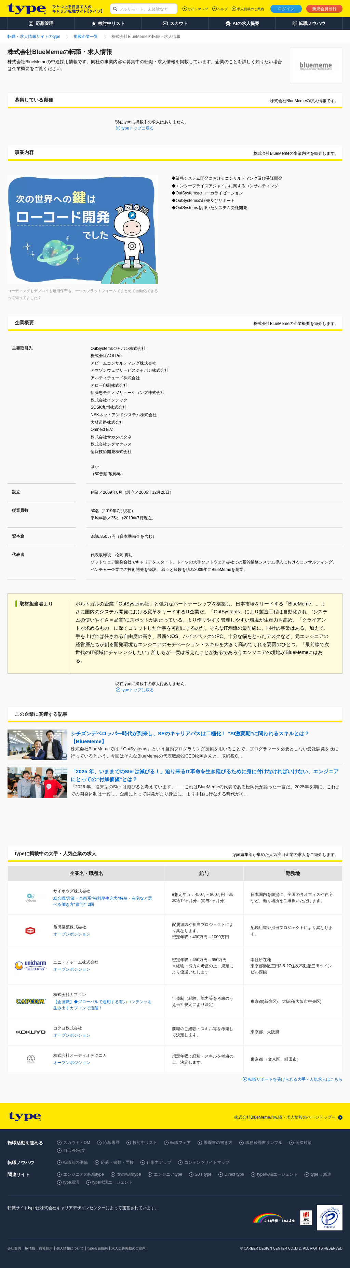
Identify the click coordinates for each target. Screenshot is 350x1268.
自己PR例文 (74, 1150)
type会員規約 (98, 1248)
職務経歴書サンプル (263, 1142)
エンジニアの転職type (83, 1174)
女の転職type (129, 1174)
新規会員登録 (324, 8)
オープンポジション (71, 934)
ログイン (286, 8)
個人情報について (70, 1248)
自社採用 (46, 1248)
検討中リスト (145, 1142)
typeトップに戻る (137, 128)
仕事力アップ (159, 1162)
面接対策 (303, 1142)
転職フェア (180, 1142)
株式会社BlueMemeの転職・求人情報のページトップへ (285, 1117)
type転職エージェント (277, 1174)
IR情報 (30, 1248)
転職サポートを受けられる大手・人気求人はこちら (295, 1079)
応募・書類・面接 (117, 1162)
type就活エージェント (112, 1182)
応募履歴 (111, 1142)
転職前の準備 (75, 1162)
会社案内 (14, 1248)
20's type (203, 1174)
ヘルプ (222, 9)
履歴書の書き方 (218, 1142)
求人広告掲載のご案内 (128, 1248)
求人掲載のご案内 (250, 9)
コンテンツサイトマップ (206, 1162)
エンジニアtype (168, 1174)
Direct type (234, 1174)
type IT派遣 (321, 1174)
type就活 (71, 1182)
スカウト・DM (76, 1142)
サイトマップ (198, 9)
